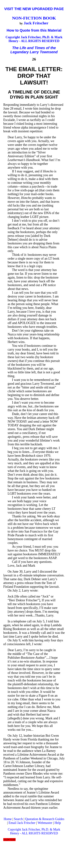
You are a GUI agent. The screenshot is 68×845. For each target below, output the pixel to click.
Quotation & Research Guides (44, 819)
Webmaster (45, 823)
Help (58, 823)
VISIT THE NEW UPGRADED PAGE (34, 9)
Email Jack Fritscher (22, 823)
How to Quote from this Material (34, 30)
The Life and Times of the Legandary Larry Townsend (33, 50)
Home (8, 819)
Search (18, 819)
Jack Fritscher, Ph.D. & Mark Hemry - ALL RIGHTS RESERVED (35, 39)
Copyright (13, 37)
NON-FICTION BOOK (34, 18)
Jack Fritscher (36, 23)
